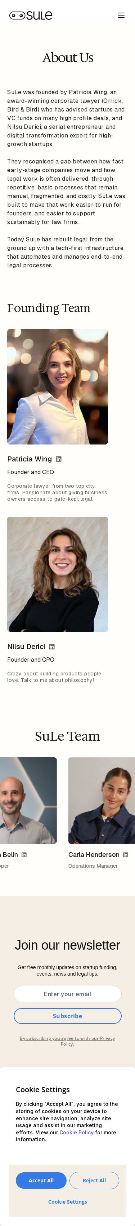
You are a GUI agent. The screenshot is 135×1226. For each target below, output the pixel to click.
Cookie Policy (76, 1132)
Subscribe (67, 1016)
